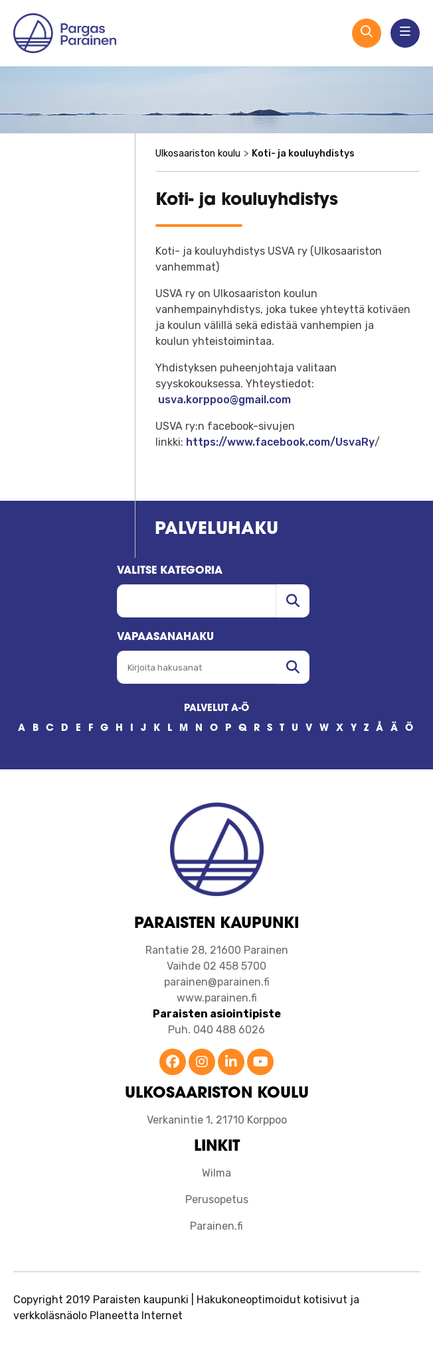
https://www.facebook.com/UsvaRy (280, 442)
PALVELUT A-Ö (216, 709)
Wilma (216, 1173)
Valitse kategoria (169, 571)
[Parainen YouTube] (260, 1063)
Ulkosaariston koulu (197, 153)
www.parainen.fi (217, 998)
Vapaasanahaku (165, 637)
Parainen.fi (216, 1226)
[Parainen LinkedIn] (231, 1063)
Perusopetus (216, 1199)
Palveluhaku (216, 530)
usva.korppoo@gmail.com (224, 399)
